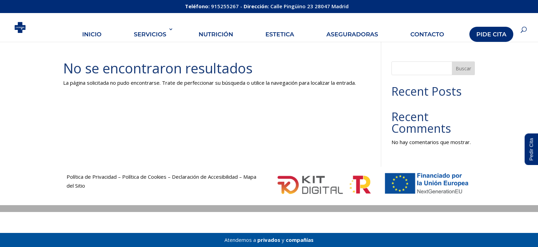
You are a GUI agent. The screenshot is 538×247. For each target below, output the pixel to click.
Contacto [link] (427, 34)
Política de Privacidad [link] (92, 176)
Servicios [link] (150, 34)
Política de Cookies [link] (144, 176)
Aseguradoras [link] (352, 34)
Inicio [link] (92, 34)
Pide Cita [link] (491, 34)
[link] (26, 26)
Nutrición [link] (216, 34)
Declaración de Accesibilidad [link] (205, 176)
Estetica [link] (279, 34)
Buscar (463, 68)
